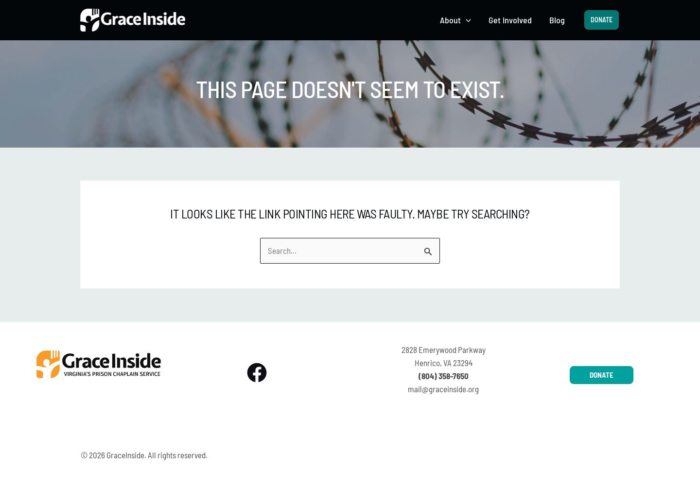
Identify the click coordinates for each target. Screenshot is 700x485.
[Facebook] (257, 373)
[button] (466, 20)
